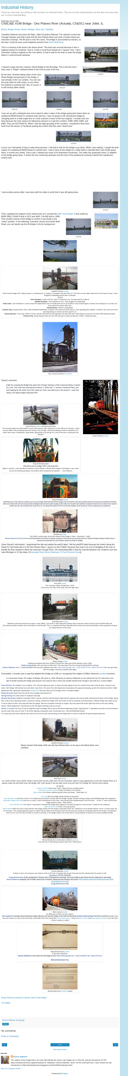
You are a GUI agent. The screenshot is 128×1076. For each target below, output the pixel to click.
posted (66, 291)
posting (75, 840)
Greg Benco (53, 875)
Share (6, 1024)
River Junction (83, 918)
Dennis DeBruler (9, 667)
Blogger (65, 1074)
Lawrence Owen (42, 788)
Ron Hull (44, 796)
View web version (60, 1049)
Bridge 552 (35, 690)
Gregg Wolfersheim (16, 877)
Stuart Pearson (10, 538)
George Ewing (6, 696)
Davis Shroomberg (86, 916)
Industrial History (17, 7)
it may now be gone (63, 918)
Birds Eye (40, 29)
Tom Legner (6, 916)
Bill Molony (20, 538)
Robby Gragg (26, 665)
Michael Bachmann (8, 698)
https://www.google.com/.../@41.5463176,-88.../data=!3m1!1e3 (80, 667)
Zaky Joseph (37, 792)
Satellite (48, 29)
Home (60, 1045)
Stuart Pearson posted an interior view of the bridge (23, 998)
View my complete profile (11, 1069)
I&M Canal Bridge (65, 214)
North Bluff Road (56, 42)
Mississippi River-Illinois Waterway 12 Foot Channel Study (54, 552)
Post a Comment (10, 1036)
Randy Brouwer (7, 693)
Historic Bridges (28, 29)
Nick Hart (42, 790)
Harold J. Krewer (7, 708)
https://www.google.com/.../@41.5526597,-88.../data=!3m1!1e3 (79, 956)
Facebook (68, 374)
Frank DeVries (6, 685)
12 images (5, 1003)
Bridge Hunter (14, 29)
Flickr (4, 29)
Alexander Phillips (9, 800)
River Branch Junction (99, 918)
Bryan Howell (7, 809)
